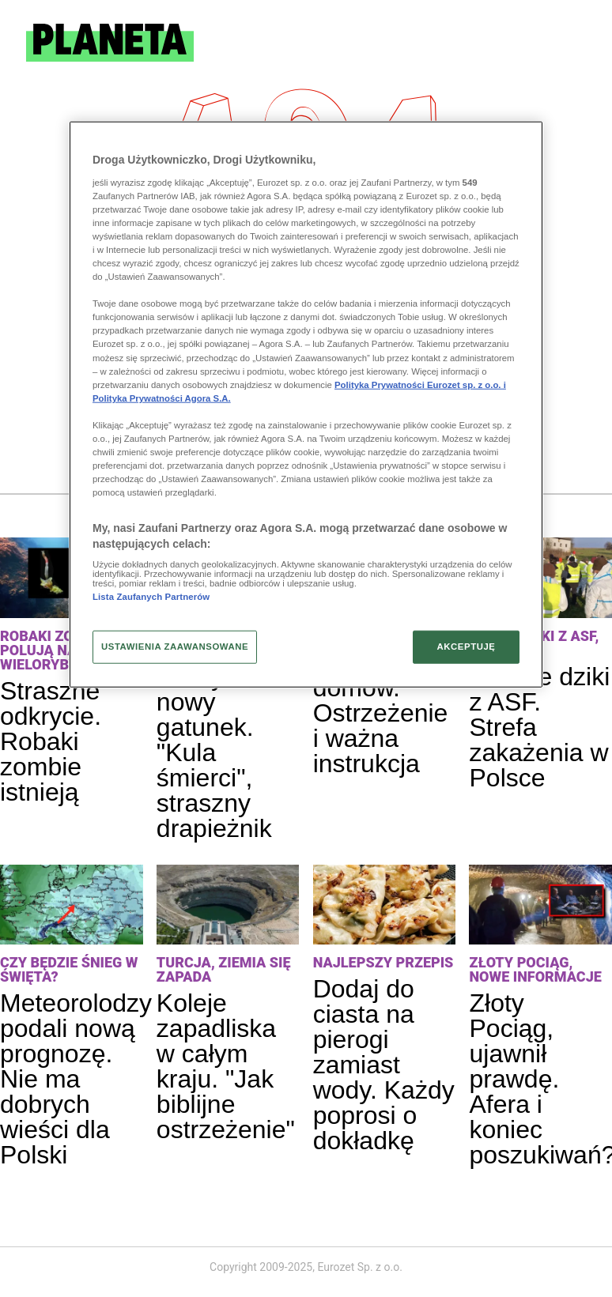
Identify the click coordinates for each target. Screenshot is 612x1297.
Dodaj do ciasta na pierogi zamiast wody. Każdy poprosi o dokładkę (384, 1065)
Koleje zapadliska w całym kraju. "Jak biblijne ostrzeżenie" (226, 1066)
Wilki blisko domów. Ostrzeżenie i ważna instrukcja (380, 713)
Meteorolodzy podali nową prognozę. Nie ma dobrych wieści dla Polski (76, 1079)
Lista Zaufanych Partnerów (151, 596)
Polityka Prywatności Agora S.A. (162, 397)
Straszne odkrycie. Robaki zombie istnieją (50, 741)
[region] (306, 404)
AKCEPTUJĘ (465, 646)
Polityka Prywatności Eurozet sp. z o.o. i (420, 384)
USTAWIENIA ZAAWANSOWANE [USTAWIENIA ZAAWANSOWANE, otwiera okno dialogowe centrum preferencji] (174, 646)
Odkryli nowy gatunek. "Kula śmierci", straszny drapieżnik (214, 752)
